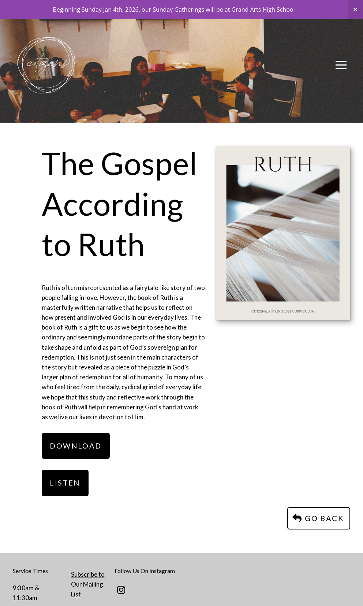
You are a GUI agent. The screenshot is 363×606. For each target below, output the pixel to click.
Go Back (318, 518)
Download (75, 445)
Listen (65, 482)
